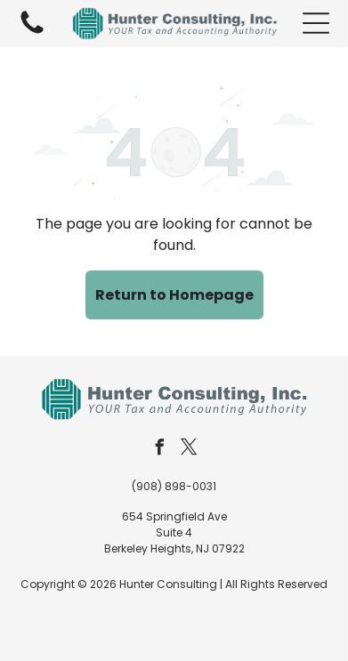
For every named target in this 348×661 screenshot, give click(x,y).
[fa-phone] (32, 32)
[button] (316, 23)
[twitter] (188, 449)
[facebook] (159, 449)
